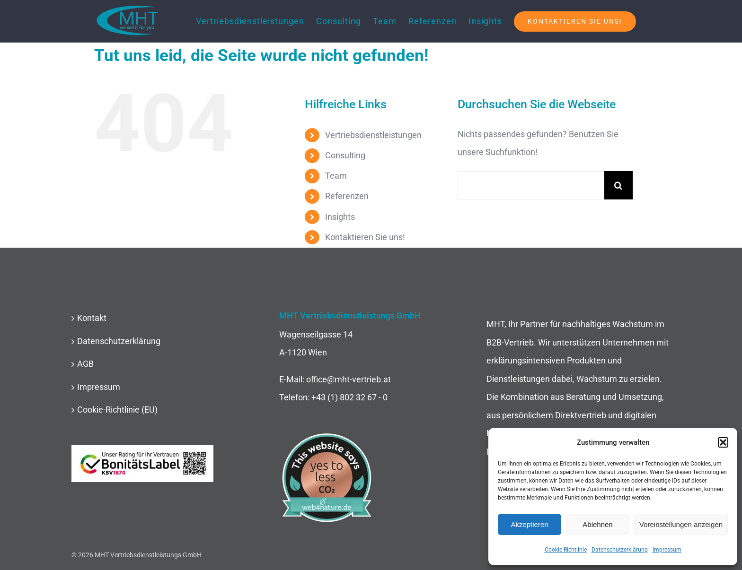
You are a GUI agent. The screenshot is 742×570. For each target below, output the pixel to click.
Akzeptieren (529, 524)
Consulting (345, 155)
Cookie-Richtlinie (566, 549)
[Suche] (618, 185)
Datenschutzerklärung (620, 549)
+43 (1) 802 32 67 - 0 (349, 397)
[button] (723, 442)
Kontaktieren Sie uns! (365, 237)
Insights (340, 217)
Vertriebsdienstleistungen (373, 135)
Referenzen (347, 196)
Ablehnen (597, 524)
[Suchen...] (531, 185)
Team (336, 176)
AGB (85, 364)
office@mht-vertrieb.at (348, 379)
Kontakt (91, 318)
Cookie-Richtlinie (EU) (117, 410)
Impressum (667, 549)
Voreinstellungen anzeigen (681, 524)
